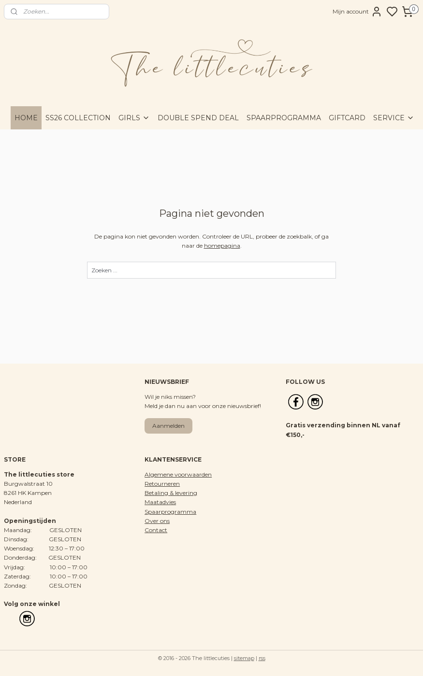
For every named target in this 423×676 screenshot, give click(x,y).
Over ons (157, 520)
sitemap (244, 658)
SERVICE (393, 117)
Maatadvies (160, 502)
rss (262, 658)
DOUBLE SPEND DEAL (198, 117)
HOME (26, 117)
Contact (156, 530)
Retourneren (162, 483)
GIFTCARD (347, 117)
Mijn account (357, 11)
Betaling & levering (171, 492)
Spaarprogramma (170, 511)
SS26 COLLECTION (78, 117)
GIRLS (134, 117)
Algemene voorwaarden (178, 474)
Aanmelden (168, 425)
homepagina (222, 245)
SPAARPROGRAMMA (284, 117)
